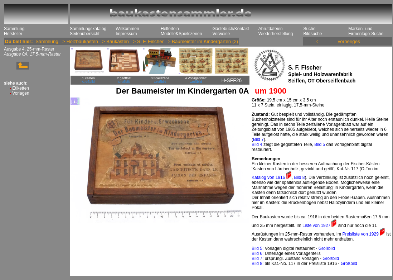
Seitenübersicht (85, 33)
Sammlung (14, 28)
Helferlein (170, 28)
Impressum (126, 33)
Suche (309, 28)
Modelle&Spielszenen (181, 33)
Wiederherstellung (275, 33)
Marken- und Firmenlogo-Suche (365, 31)
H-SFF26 (232, 80)
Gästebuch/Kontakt (230, 28)
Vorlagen (20, 93)
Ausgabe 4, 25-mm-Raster (29, 49)
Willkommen (127, 28)
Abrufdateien (270, 28)
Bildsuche (312, 33)
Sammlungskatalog (88, 28)
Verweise (221, 33)
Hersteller (13, 33)
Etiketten (20, 88)
